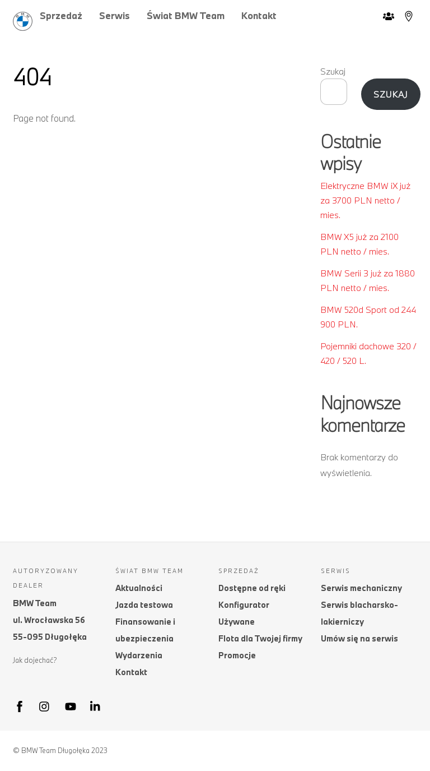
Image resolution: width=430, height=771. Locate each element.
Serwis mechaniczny (361, 588)
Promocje (237, 655)
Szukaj (332, 71)
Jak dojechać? (35, 659)
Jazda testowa (144, 604)
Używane (236, 621)
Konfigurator (243, 604)
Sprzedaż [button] (61, 15)
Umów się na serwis (359, 638)
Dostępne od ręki (252, 588)
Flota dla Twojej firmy (260, 638)
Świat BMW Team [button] (186, 15)
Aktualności (138, 588)
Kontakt (259, 15)
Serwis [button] (114, 15)
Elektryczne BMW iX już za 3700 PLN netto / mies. (365, 200)
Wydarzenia (138, 655)
